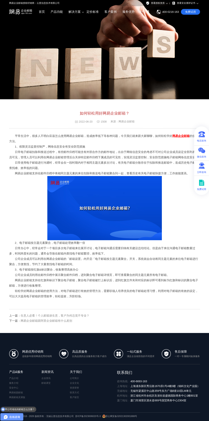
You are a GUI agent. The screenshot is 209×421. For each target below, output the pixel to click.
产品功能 (57, 11)
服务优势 (128, 11)
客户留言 (74, 397)
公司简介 (74, 378)
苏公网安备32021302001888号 (119, 416)
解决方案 (75, 12)
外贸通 (144, 11)
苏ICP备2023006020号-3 (88, 416)
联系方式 (74, 392)
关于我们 (76, 371)
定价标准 (92, 11)
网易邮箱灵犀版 (17, 397)
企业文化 (74, 383)
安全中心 (13, 387)
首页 (42, 11)
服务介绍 (13, 383)
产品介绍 (13, 378)
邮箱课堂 (46, 383)
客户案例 (110, 11)
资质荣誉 (74, 387)
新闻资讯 (47, 371)
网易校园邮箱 (16, 392)
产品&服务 (16, 371)
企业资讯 (46, 378)
